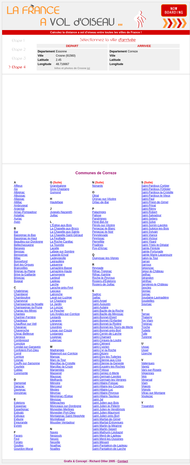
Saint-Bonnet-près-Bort (106, 330)
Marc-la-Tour (58, 360)
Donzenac (20, 393)
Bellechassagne (24, 245)
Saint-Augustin (101, 304)
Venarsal (146, 379)
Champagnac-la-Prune (28, 307)
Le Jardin (56, 304)
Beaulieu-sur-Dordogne (28, 241)
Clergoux (19, 337)
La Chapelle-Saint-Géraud (66, 235)
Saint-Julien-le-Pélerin (106, 406)
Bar (16, 231)
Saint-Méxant (100, 442)
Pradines (97, 245)
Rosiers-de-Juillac (103, 284)
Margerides (57, 370)
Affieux (18, 185)
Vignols (145, 389)
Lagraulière (57, 261)
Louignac (56, 337)
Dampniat (20, 383)
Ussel (144, 350)
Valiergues (147, 363)
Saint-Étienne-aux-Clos (106, 360)
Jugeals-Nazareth (61, 212)
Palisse (96, 215)
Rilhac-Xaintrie (101, 274)
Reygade (97, 268)
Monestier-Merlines (62, 409)
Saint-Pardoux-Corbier (155, 185)
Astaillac (19, 215)
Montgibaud (57, 419)
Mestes (54, 389)
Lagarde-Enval (59, 254)
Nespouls (56, 435)
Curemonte (21, 373)
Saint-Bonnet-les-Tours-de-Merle (112, 327)
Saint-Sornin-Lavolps (154, 225)
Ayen (17, 222)
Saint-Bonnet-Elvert (104, 317)
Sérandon (147, 277)
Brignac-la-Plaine (24, 271)
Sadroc (96, 294)
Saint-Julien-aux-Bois (105, 402)
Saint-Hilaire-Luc (102, 389)
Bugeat (18, 281)
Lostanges (56, 333)
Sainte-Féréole (150, 248)
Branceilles (21, 268)
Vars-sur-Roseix (151, 370)
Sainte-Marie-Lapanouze (156, 254)
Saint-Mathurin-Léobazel (107, 432)
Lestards (55, 317)
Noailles (55, 448)
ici (88, 68)
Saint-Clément (101, 343)
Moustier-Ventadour (62, 422)
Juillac (54, 215)
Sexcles (146, 287)
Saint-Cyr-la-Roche (104, 350)
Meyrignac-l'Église (61, 396)
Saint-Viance (149, 235)
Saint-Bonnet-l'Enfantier (107, 320)
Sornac (145, 294)
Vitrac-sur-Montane (153, 393)
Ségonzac (147, 268)
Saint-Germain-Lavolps (106, 376)
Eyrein (18, 425)
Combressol (21, 340)
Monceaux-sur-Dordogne (65, 406)
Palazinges (99, 212)
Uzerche (146, 353)
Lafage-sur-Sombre (62, 251)
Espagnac (20, 406)
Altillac (18, 202)
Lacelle (54, 248)
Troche (145, 327)
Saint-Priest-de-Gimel (154, 202)
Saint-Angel (99, 300)
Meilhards (56, 379)
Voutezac (147, 396)
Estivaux (19, 416)
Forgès (18, 442)
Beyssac (19, 251)
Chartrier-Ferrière (25, 317)
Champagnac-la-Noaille (28, 304)
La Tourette (57, 245)
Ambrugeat (21, 205)
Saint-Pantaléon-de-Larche (109, 448)
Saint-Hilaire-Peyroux (105, 393)
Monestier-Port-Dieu (62, 412)
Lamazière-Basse (61, 268)
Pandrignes (99, 218)
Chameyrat (21, 300)
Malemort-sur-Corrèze (64, 353)
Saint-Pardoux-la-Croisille (157, 192)
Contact (123, 461)
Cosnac (19, 360)
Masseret (56, 373)
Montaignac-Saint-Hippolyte (67, 416)
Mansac (55, 356)
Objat (95, 195)
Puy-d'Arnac (99, 248)
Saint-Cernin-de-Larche (107, 333)
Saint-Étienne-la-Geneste (108, 363)
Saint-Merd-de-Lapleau (106, 435)
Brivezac (19, 277)
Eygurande (21, 422)
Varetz (145, 366)
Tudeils (145, 330)
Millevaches (57, 402)
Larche (54, 284)
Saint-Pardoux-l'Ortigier (155, 189)
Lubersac (56, 340)
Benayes (19, 248)
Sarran (145, 261)
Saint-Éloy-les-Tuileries (106, 356)
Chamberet (21, 294)
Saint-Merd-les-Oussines (107, 439)
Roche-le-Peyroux (103, 277)
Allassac (19, 199)
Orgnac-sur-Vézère (104, 199)
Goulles (19, 445)
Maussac (55, 376)
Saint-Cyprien (100, 347)
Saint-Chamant (101, 337)
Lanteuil (55, 277)
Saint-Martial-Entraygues (107, 422)
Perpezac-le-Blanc (103, 228)
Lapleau (55, 281)
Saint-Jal (97, 399)
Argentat (19, 208)
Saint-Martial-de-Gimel (106, 419)
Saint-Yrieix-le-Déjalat (155, 245)
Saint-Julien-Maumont (106, 412)
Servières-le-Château (154, 284)
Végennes (147, 373)
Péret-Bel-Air (100, 222)
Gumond (55, 192)
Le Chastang (58, 300)
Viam (144, 383)
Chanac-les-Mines (25, 310)
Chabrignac (21, 291)
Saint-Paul (147, 199)
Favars (18, 435)
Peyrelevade (100, 235)
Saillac (96, 297)
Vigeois (145, 386)
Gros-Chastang (59, 189)
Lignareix (56, 320)
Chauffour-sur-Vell (25, 324)
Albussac (19, 195)
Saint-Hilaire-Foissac (105, 383)
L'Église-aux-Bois (61, 225)
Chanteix (19, 314)
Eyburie (19, 419)
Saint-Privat (148, 205)
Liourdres (56, 327)
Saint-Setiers (149, 218)
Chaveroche (21, 330)
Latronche (56, 294)
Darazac (19, 386)
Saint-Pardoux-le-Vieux (155, 195)
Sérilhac (146, 281)
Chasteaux (20, 320)
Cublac (18, 370)
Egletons (19, 402)
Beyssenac (21, 254)
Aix (16, 189)
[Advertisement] (44, 119)
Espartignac (21, 409)
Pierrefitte (98, 241)
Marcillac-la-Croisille (62, 363)
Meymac (55, 393)
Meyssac (55, 399)
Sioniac (145, 291)
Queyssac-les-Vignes (105, 258)
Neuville (55, 442)
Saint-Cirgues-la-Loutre (106, 340)
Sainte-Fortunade (152, 251)
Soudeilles (147, 300)
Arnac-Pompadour (25, 212)
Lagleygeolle (58, 258)
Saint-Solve (148, 222)
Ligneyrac (56, 324)
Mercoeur (56, 386)
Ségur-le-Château (152, 271)
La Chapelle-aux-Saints (64, 231)
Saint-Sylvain (149, 231)
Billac (17, 258)
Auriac (18, 218)
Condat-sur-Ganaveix (27, 347)
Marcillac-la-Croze (61, 366)
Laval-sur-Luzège (61, 297)
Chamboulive (22, 297)
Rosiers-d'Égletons (104, 281)
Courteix (19, 366)
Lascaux (55, 291)
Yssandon (147, 406)
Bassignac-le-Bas (25, 235)
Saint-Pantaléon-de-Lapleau (109, 445)
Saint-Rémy (148, 208)
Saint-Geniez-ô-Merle (105, 373)
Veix (144, 376)
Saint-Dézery (100, 353)
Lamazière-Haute (61, 271)
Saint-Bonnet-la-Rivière (106, 324)
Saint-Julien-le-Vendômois (108, 409)
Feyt (16, 439)
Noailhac (55, 445)
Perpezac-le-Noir (102, 231)
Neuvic (54, 439)
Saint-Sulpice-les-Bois (155, 228)
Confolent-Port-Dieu (26, 350)
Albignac (19, 192)
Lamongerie (57, 274)
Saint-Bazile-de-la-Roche (107, 310)
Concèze (19, 343)
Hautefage (56, 202)
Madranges (57, 350)
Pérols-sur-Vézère (103, 225)
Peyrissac (98, 238)
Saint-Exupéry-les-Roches (108, 366)
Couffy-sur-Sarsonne (27, 363)
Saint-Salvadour (151, 215)
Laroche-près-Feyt (61, 287)
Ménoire (55, 383)
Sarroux (146, 264)
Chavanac (20, 327)
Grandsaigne (58, 185)
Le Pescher (57, 310)
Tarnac (145, 314)
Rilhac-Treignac (102, 271)
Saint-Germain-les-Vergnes (109, 379)
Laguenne (56, 264)
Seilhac (145, 274)
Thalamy (146, 317)
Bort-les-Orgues (24, 264)
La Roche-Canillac (61, 241)
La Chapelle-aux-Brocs (64, 228)
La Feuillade (57, 238)
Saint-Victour (149, 238)
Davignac (20, 389)
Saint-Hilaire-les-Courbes (108, 386)
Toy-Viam (147, 320)
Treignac (146, 324)
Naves (54, 432)
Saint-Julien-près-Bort (105, 416)
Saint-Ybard (148, 241)
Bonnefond (21, 261)
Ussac (145, 347)
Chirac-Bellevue (24, 333)
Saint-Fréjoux (100, 370)
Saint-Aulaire (100, 307)
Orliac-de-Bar (100, 202)
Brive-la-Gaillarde (25, 274)
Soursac (146, 304)
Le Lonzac (56, 307)
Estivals (19, 412)
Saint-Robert (149, 212)
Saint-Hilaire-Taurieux (105, 396)
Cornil (17, 353)
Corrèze (19, 356)
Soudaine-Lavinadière (155, 297)
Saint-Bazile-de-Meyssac (107, 314)
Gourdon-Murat (23, 448)
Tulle (144, 333)
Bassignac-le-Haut (25, 238)
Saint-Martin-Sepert (104, 429)
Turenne (146, 337)
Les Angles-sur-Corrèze (65, 314)
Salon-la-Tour (149, 258)
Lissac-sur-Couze (61, 330)
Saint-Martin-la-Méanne (107, 425)
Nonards (97, 185)
